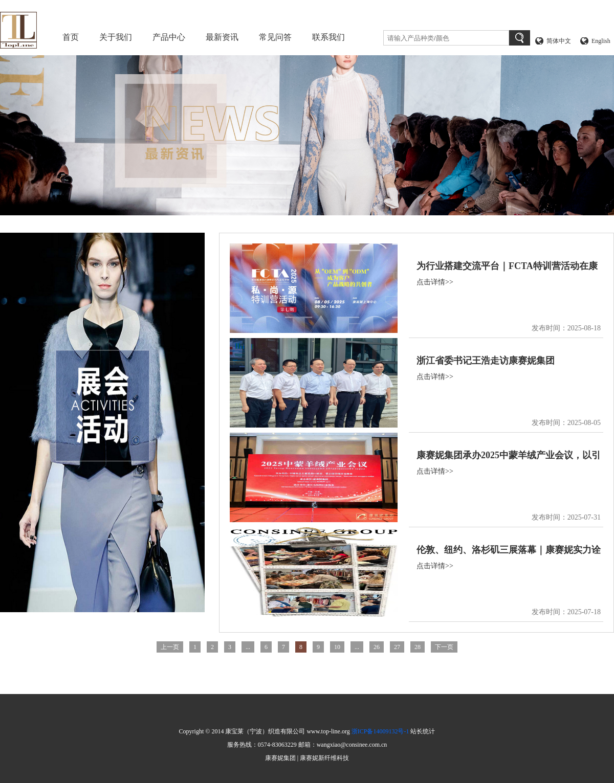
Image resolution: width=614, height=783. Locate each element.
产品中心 (168, 37)
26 (377, 647)
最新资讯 (222, 37)
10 (337, 647)
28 (417, 647)
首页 (70, 37)
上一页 (170, 647)
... (248, 647)
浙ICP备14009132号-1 (380, 731)
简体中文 (558, 40)
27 (397, 647)
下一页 (444, 647)
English (600, 40)
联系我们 (328, 37)
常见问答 (275, 37)
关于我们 (115, 37)
